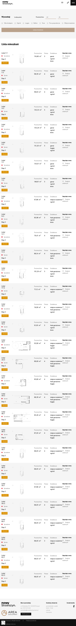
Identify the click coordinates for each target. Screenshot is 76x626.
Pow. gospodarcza (54, 23)
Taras (43, 23)
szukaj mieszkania (38, 30)
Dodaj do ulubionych (66, 57)
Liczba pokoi (18, 17)
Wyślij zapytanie (26, 613)
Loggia (27, 23)
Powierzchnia (40, 17)
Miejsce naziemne (69, 23)
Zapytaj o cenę (66, 53)
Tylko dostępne (8, 23)
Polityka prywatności (31, 620)
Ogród (19, 23)
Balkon (35, 23)
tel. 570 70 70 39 (25, 608)
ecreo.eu (13, 624)
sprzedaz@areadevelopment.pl (29, 610)
